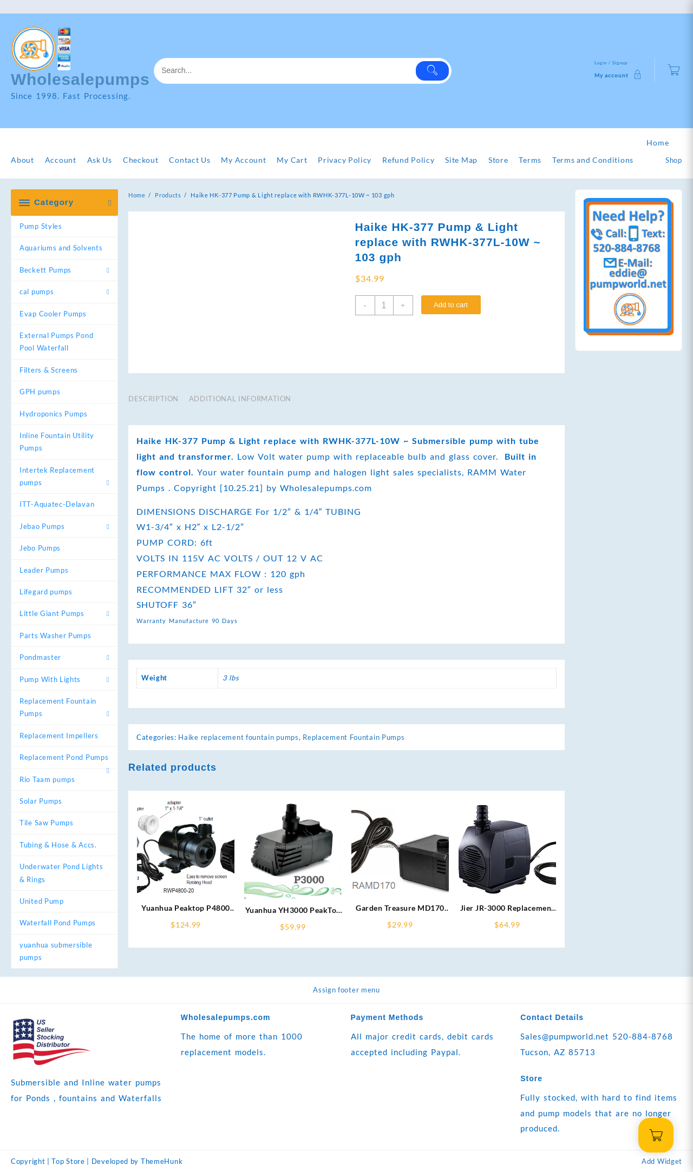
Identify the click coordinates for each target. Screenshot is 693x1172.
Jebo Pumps (40, 548)
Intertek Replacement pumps (57, 476)
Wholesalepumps (80, 79)
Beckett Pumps (45, 270)
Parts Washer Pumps (55, 635)
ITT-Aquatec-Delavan (56, 504)
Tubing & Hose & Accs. (58, 844)
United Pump (41, 901)
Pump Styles (40, 226)
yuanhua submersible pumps (55, 951)
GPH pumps (39, 391)
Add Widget (662, 1161)
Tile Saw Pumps (46, 822)
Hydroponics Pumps (53, 413)
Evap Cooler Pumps (53, 313)
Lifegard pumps (46, 591)
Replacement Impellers (59, 735)
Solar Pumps (40, 801)
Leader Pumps (43, 570)
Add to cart (451, 305)
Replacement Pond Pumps (63, 757)
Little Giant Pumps (51, 613)
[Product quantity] (384, 305)
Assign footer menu (346, 989)
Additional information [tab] (240, 398)
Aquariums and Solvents (60, 247)
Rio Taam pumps (47, 779)
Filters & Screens (48, 370)
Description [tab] (153, 398)
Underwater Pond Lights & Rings (61, 872)
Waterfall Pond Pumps (57, 922)
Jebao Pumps (42, 526)
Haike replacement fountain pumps (238, 737)
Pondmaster (40, 657)
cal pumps (36, 291)
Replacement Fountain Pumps (57, 707)
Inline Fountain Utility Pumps (56, 441)
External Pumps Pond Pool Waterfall (56, 341)
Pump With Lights (50, 679)
